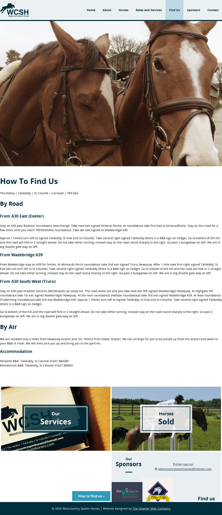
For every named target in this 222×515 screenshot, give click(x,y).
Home (91, 10)
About (107, 10)
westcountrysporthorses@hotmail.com (185, 469)
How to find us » (91, 496)
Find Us (174, 10)
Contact (213, 10)
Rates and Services (149, 10)
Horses (123, 10)
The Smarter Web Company (151, 508)
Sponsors (193, 10)
